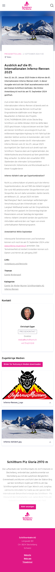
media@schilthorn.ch (27, 340)
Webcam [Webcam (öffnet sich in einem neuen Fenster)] (27, 559)
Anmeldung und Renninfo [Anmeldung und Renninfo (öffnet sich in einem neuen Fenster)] (15, 264)
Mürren (23, 286)
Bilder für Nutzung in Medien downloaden (22, 364)
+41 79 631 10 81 (27, 343)
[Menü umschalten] (3, 5)
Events (7, 275)
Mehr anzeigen (27, 507)
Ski (12, 286)
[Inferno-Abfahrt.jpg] (27, 424)
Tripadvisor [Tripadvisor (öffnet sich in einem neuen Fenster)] (27, 562)
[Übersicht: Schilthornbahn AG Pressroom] (27, 5)
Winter (17, 286)
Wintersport (16, 275)
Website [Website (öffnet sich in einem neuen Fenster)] (27, 555)
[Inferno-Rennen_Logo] (27, 384)
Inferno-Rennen (11, 289)
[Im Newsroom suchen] (52, 5)
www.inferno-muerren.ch (15, 246)
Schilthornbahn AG (35, 286)
